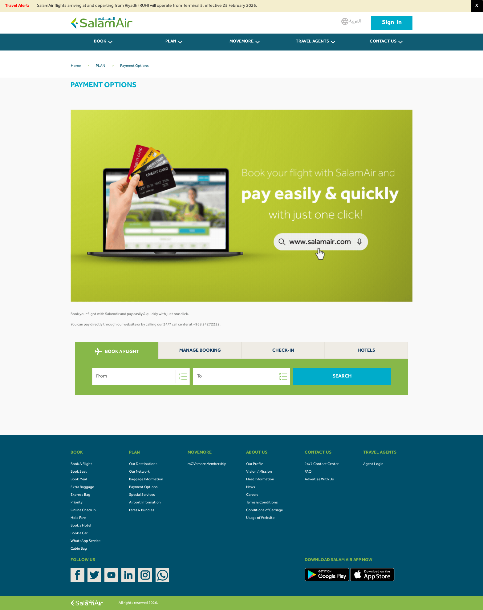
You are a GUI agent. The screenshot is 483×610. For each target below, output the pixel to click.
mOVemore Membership (207, 464)
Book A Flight (81, 464)
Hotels (366, 351)
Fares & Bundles (141, 510)
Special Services (142, 495)
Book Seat (79, 472)
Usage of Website (260, 518)
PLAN (170, 42)
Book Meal (79, 480)
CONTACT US (383, 42)
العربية (351, 21)
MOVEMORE (241, 42)
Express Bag (80, 495)
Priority (77, 503)
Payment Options (143, 487)
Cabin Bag (79, 549)
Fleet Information (260, 480)
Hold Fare (78, 518)
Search (342, 376)
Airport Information (145, 503)
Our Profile (254, 464)
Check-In (283, 351)
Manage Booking (200, 351)
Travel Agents (312, 42)
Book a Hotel (81, 526)
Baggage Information (146, 480)
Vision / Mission (259, 472)
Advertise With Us (319, 480)
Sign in (392, 23)
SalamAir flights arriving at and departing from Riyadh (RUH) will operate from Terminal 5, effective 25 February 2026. (147, 6)
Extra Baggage (82, 487)
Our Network (139, 472)
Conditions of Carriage (264, 510)
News (250, 487)
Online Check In (83, 510)
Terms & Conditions (262, 503)
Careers (252, 495)
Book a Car (79, 533)
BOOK (100, 42)
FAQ (308, 472)
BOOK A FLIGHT (117, 352)
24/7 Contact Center (322, 464)
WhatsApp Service (85, 541)
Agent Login (373, 464)
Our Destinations (143, 464)
